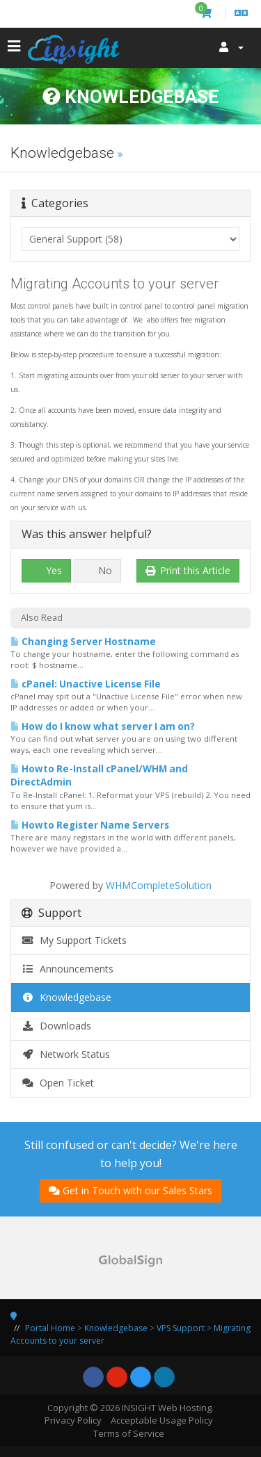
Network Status (66, 1054)
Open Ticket (58, 1082)
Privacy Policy (73, 1420)
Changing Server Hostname (83, 641)
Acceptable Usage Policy (162, 1420)
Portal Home (50, 1328)
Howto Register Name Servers (89, 825)
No (97, 570)
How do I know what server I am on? (102, 726)
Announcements (67, 968)
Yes (46, 570)
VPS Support (181, 1328)
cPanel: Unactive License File (85, 684)
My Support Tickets (74, 940)
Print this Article (188, 570)
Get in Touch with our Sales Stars (130, 1190)
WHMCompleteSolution (159, 885)
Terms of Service (128, 1433)
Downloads (56, 1025)
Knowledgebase (66, 997)
